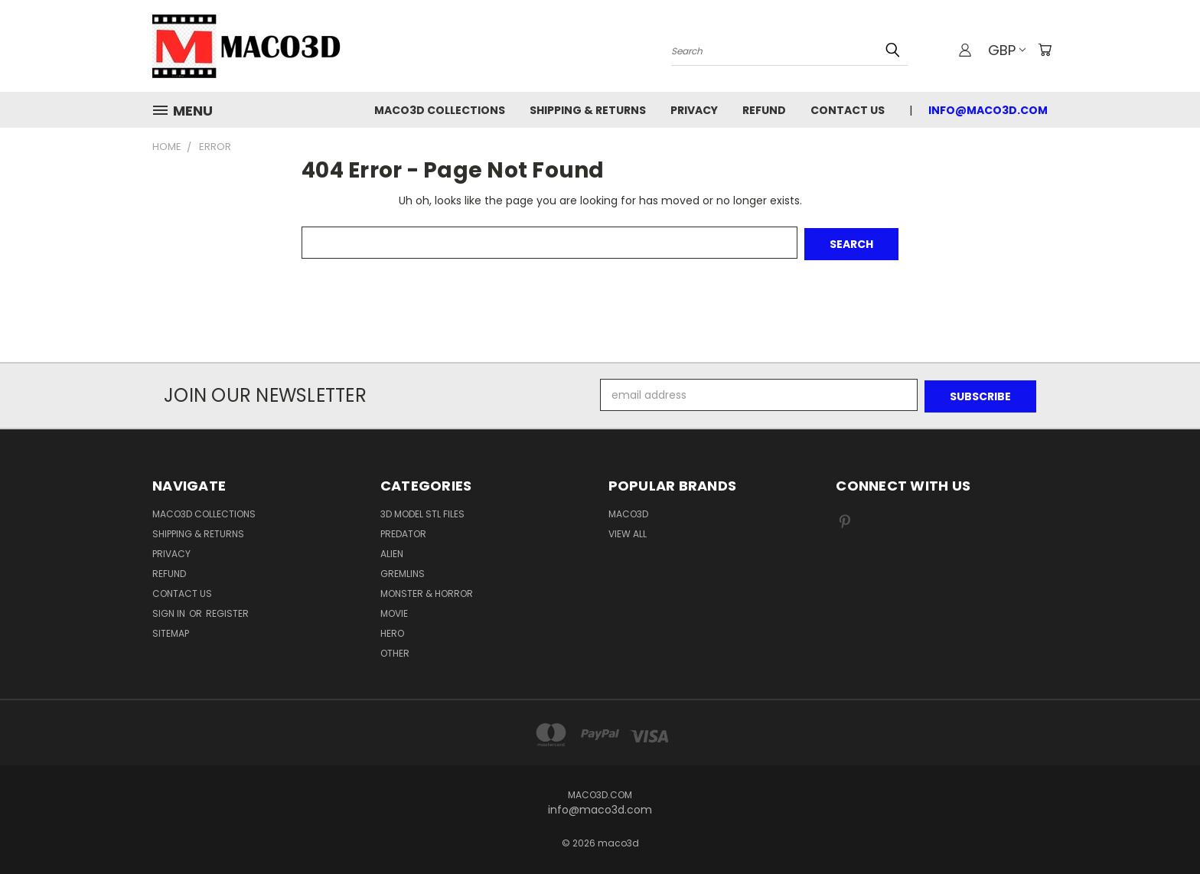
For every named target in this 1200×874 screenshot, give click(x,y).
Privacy (694, 110)
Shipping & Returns (588, 110)
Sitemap (170, 630)
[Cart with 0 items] (1044, 49)
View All (627, 530)
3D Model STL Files (422, 510)
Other (394, 650)
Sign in (170, 610)
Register (227, 610)
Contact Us (847, 110)
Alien (391, 550)
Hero (392, 630)
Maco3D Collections (439, 110)
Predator (403, 530)
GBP (1005, 50)
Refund (764, 110)
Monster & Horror (426, 590)
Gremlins (402, 570)
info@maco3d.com (988, 110)
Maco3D (628, 510)
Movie (394, 610)
